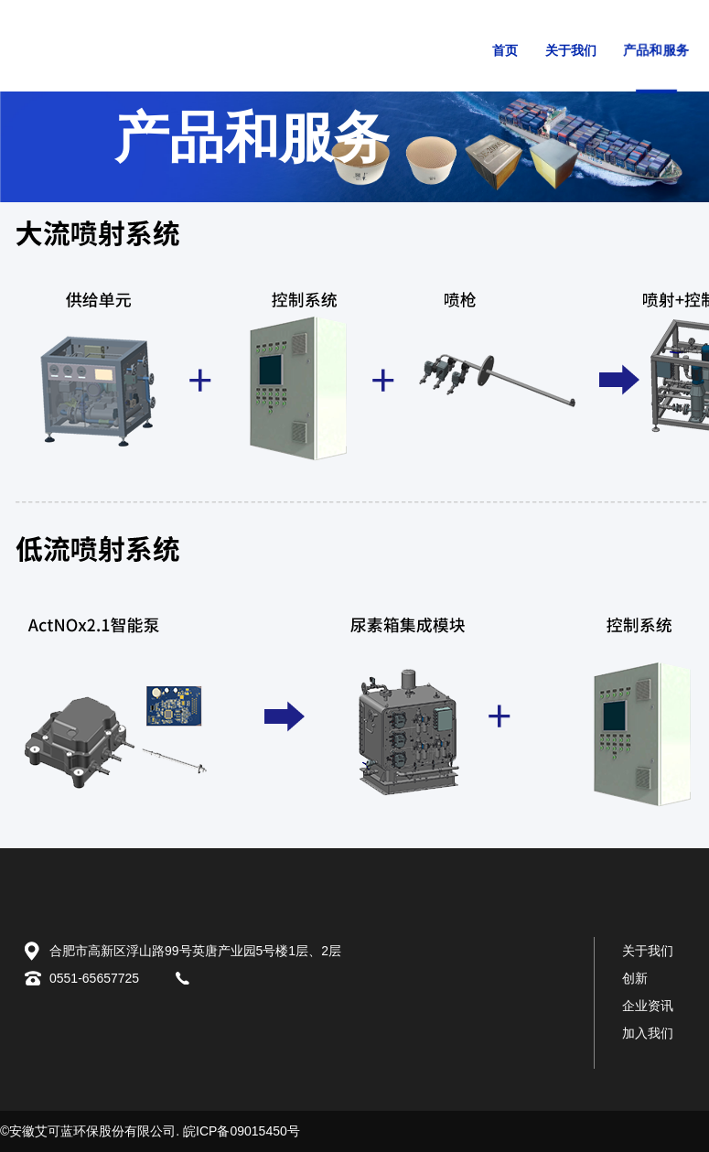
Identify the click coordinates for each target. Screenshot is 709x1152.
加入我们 (647, 1033)
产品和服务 (655, 50)
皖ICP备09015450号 (241, 1131)
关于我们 (570, 51)
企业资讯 (647, 1005)
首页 (505, 51)
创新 (635, 978)
